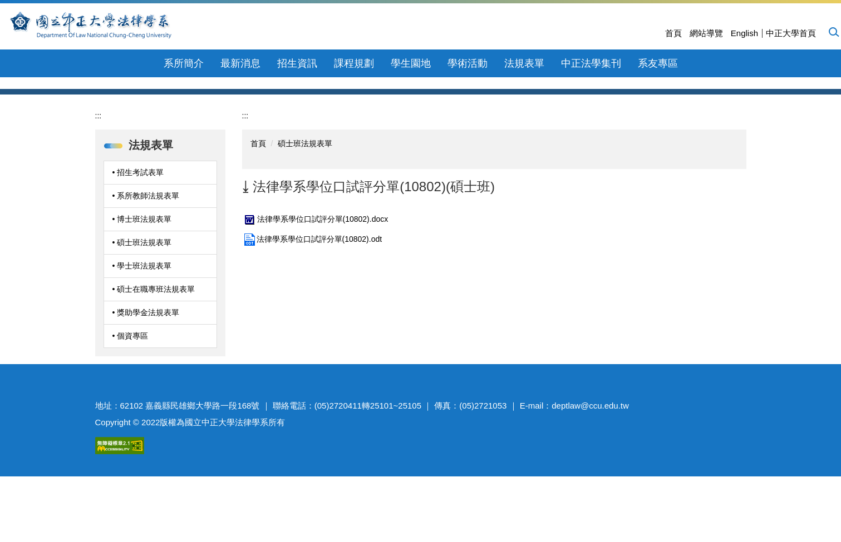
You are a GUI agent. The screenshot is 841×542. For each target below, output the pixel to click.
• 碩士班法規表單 (142, 324)
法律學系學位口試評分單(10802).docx (315, 301)
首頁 (673, 33)
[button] (833, 31)
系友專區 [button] (658, 63)
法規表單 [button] (524, 63)
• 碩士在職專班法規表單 (153, 371)
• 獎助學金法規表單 (146, 394)
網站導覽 (706, 33)
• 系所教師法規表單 (146, 278)
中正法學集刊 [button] (591, 63)
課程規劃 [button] (354, 63)
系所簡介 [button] (184, 63)
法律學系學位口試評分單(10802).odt (312, 321)
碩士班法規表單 (305, 225)
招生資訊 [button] (297, 63)
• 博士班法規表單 (142, 301)
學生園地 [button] (411, 63)
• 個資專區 (130, 418)
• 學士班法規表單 (142, 348)
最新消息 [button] (240, 63)
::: (98, 197)
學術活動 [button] (467, 63)
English (744, 33)
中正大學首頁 (791, 33)
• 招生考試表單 (138, 254)
